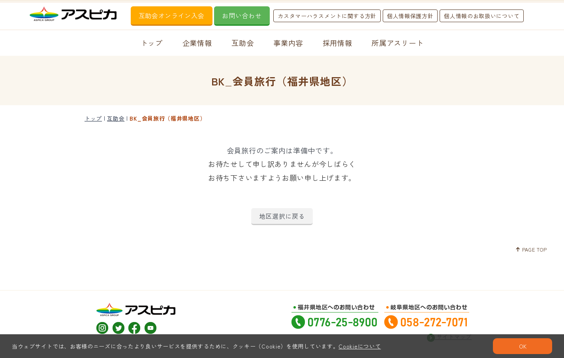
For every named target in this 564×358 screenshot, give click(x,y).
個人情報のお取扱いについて (481, 16)
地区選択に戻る (282, 216)
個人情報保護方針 (410, 16)
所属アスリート (397, 43)
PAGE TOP (531, 249)
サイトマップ (449, 333)
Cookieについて (359, 346)
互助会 (242, 43)
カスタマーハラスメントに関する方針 (327, 16)
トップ (152, 43)
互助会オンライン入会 (172, 15)
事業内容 (288, 43)
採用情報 (337, 43)
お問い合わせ (241, 15)
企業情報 (197, 43)
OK (522, 346)
